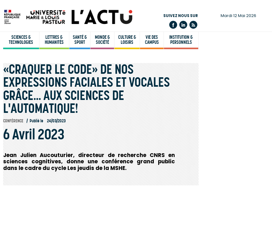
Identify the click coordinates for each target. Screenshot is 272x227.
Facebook (173, 25)
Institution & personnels (181, 39)
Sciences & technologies (21, 39)
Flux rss (193, 25)
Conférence (13, 121)
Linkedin (183, 25)
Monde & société (102, 39)
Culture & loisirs (127, 39)
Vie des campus (152, 39)
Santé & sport (80, 39)
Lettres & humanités (54, 39)
